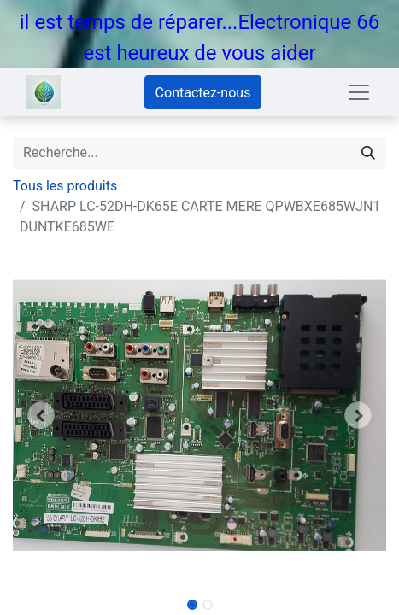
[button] (41, 415)
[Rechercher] (368, 153)
